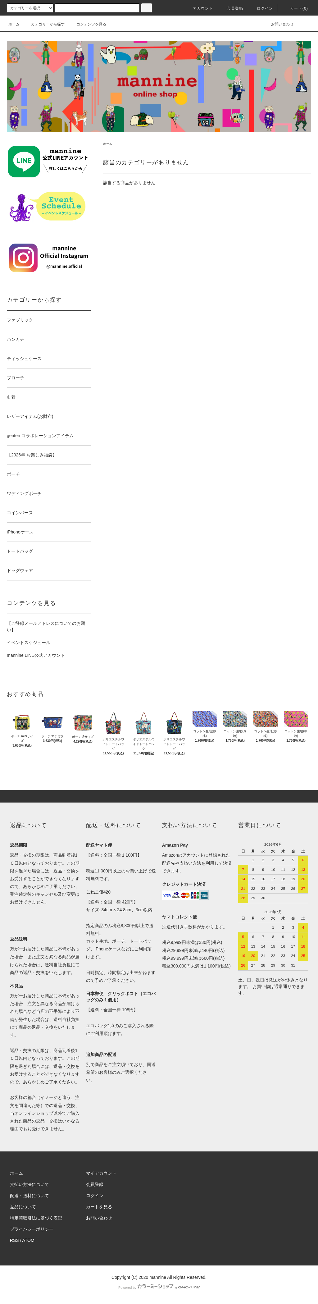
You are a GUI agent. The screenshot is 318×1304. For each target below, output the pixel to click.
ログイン (261, 8)
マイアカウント (101, 1173)
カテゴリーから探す (44, 24)
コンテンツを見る (87, 24)
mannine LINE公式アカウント (36, 655)
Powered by (159, 1287)
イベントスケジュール (28, 642)
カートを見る (99, 1206)
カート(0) (295, 8)
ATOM (28, 1240)
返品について (23, 1206)
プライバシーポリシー (31, 1229)
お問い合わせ (278, 24)
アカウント (199, 8)
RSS (14, 1240)
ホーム (14, 24)
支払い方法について (29, 1184)
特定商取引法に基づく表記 (36, 1217)
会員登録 (231, 8)
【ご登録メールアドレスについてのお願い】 (46, 626)
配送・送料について (29, 1195)
